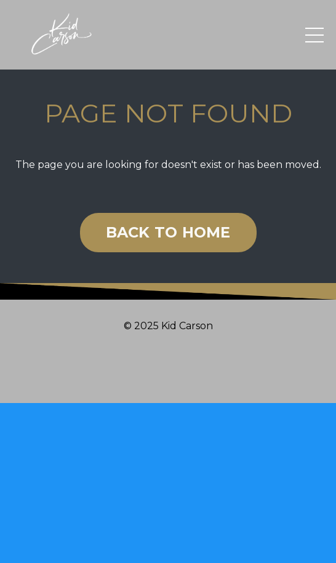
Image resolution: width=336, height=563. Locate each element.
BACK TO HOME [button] (168, 232)
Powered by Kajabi (168, 371)
